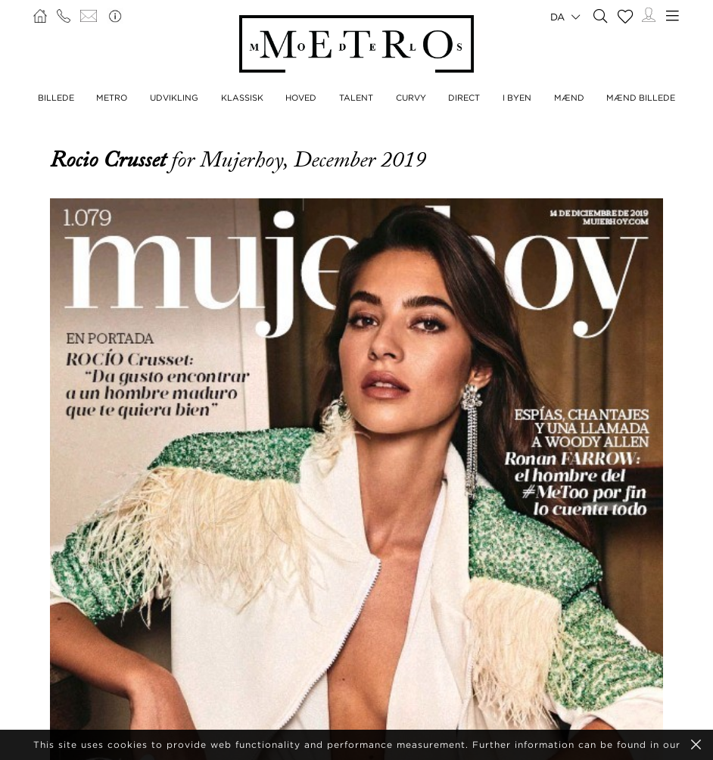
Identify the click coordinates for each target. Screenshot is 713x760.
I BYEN (517, 97)
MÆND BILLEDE (640, 97)
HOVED (300, 97)
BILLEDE (56, 97)
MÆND (569, 97)
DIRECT (464, 97)
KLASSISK (242, 97)
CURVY (411, 97)
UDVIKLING (174, 97)
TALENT (356, 97)
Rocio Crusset (110, 159)
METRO (111, 97)
